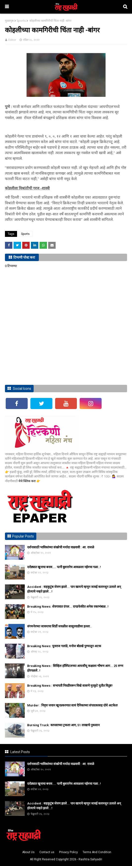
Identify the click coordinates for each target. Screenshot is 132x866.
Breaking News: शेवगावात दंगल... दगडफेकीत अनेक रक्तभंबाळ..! (68, 606)
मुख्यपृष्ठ (9, 21)
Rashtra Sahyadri (90, 859)
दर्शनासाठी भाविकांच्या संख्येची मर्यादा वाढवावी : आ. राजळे (60, 547)
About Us (28, 852)
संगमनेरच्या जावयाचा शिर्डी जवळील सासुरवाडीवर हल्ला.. (59, 626)
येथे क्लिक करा (27, 481)
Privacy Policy (68, 852)
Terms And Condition (97, 852)
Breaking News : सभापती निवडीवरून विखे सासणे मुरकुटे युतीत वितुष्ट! (70, 685)
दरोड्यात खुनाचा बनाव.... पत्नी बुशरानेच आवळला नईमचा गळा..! (64, 567)
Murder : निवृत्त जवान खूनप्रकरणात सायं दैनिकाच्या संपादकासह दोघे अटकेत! (72, 705)
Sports (21, 21)
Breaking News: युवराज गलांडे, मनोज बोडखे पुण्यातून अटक (64, 646)
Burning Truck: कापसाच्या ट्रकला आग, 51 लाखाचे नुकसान (63, 725)
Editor (12, 39)
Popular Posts (23, 536)
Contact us (46, 852)
